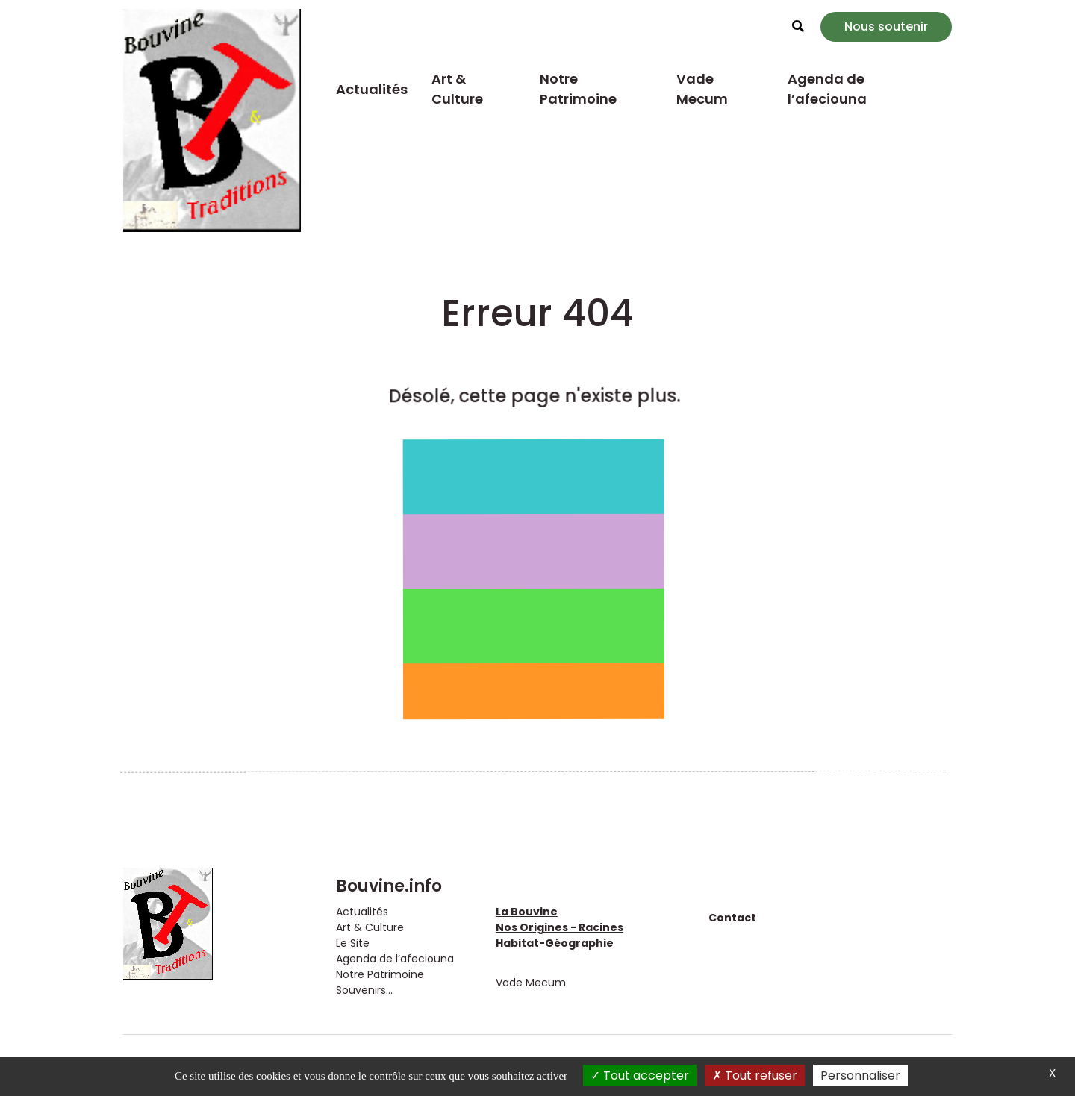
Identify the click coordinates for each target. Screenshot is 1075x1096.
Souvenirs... (364, 990)
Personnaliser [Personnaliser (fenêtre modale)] (860, 1075)
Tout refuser (754, 1075)
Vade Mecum (702, 88)
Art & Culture (457, 88)
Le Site (353, 943)
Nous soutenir (886, 26)
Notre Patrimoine (578, 88)
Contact (732, 917)
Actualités (372, 89)
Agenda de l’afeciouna (827, 88)
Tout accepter (640, 1075)
